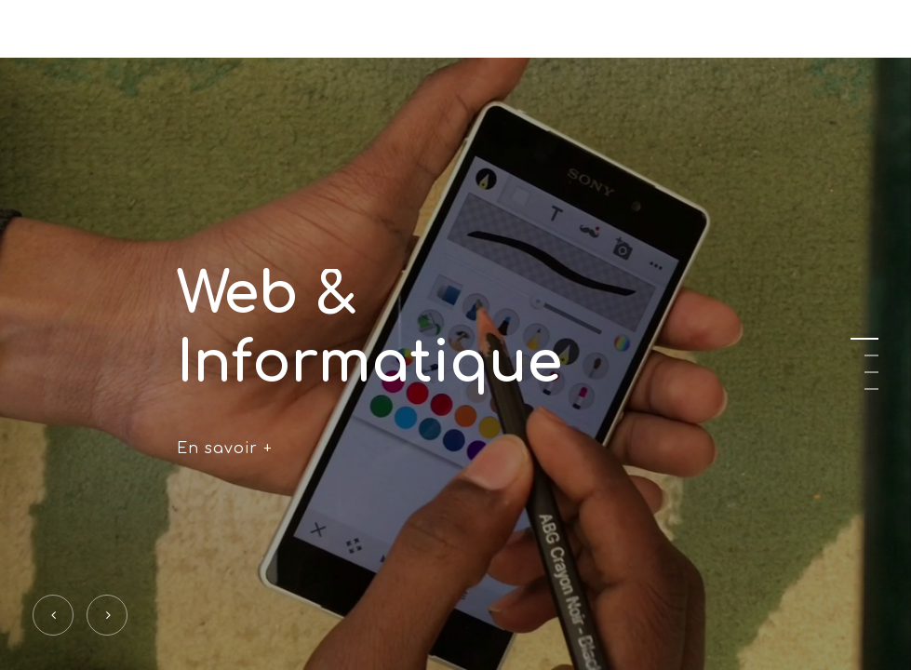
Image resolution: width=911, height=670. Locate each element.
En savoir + (225, 447)
